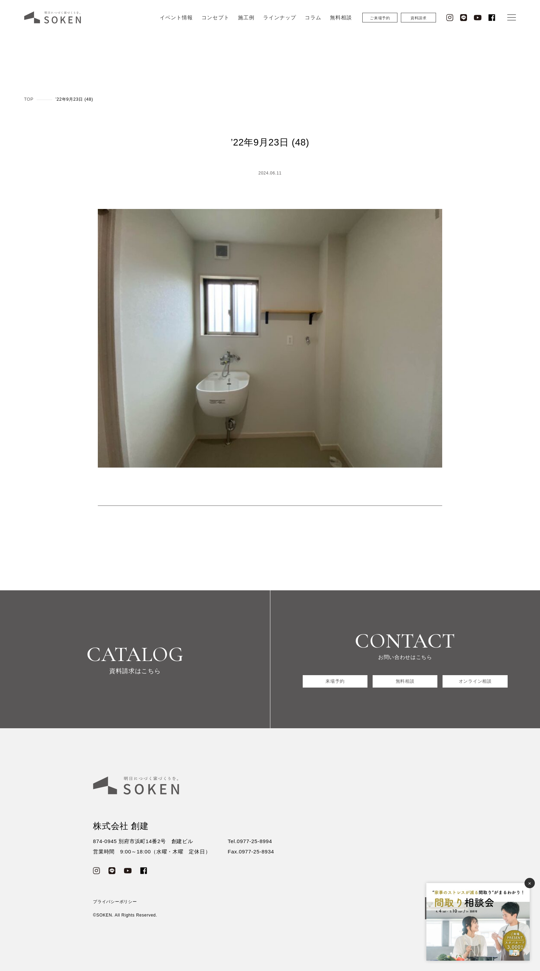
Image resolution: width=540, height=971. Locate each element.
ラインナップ (279, 20)
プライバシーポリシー (115, 901)
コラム (313, 20)
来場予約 (335, 681)
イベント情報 (176, 20)
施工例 (246, 20)
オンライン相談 (475, 681)
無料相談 (341, 20)
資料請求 (419, 20)
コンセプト (215, 20)
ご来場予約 (380, 20)
